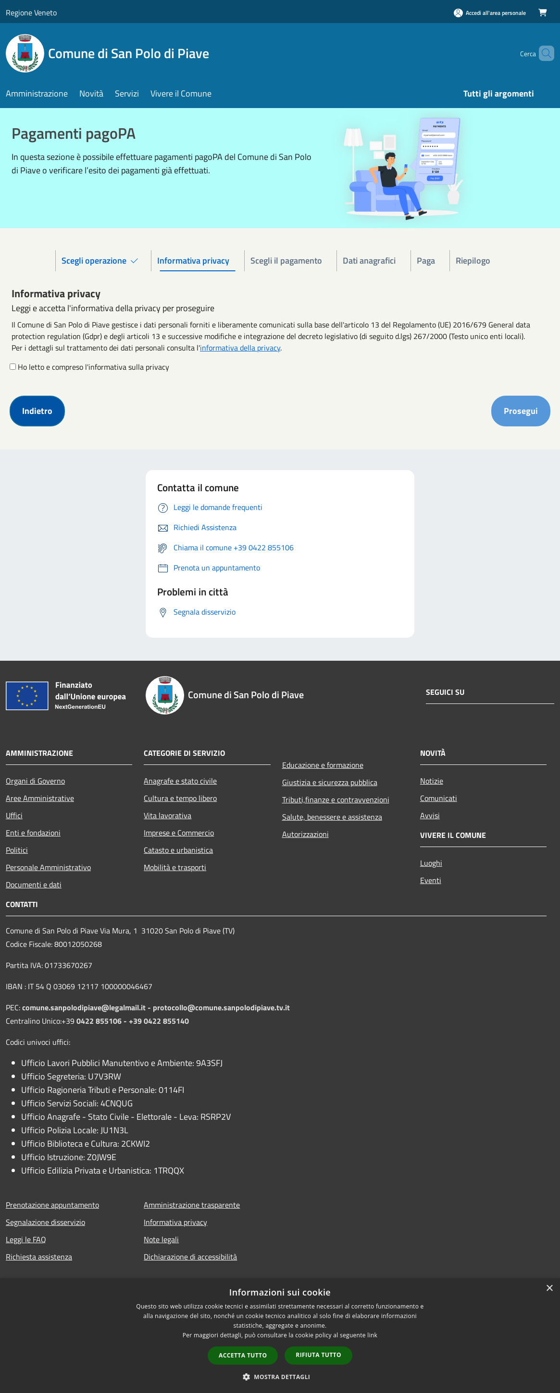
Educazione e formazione (322, 765)
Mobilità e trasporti (175, 867)
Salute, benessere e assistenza (332, 817)
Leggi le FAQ (26, 1239)
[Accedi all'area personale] (489, 12)
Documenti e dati (34, 884)
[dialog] (280, 1335)
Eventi (430, 880)
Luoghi (431, 863)
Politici (17, 850)
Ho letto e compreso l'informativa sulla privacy (93, 367)
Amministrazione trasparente (192, 1205)
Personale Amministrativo (48, 867)
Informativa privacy (175, 1222)
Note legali (161, 1239)
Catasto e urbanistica (178, 850)
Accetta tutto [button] (243, 1355)
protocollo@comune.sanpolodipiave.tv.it (221, 1007)
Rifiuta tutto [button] (318, 1355)
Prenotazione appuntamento (52, 1205)
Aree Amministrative (40, 798)
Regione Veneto (31, 12)
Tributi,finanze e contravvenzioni (335, 799)
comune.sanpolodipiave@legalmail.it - (87, 1007)
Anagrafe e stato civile (180, 781)
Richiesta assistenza (39, 1256)
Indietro (37, 410)
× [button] (549, 1288)
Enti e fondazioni (33, 832)
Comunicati (438, 798)
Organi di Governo (35, 781)
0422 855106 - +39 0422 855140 (132, 1021)
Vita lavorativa (167, 815)
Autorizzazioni (305, 834)
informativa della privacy (240, 347)
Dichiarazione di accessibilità (190, 1256)
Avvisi (430, 815)
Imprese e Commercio (179, 832)
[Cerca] (542, 53)
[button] (280, 1376)
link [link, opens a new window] (372, 1335)
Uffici (14, 815)
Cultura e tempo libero (180, 798)
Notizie (431, 781)
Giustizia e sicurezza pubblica (329, 782)
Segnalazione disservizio (45, 1222)
